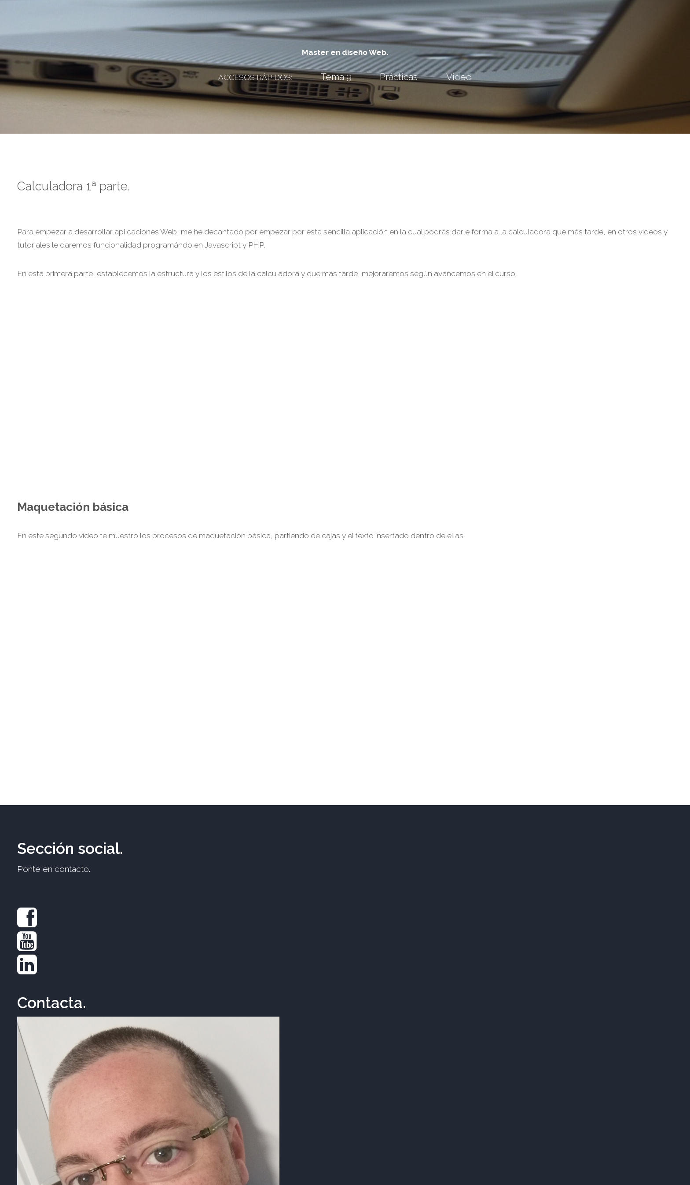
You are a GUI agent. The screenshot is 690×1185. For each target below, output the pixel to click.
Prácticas (399, 76)
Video (459, 76)
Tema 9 (336, 76)
